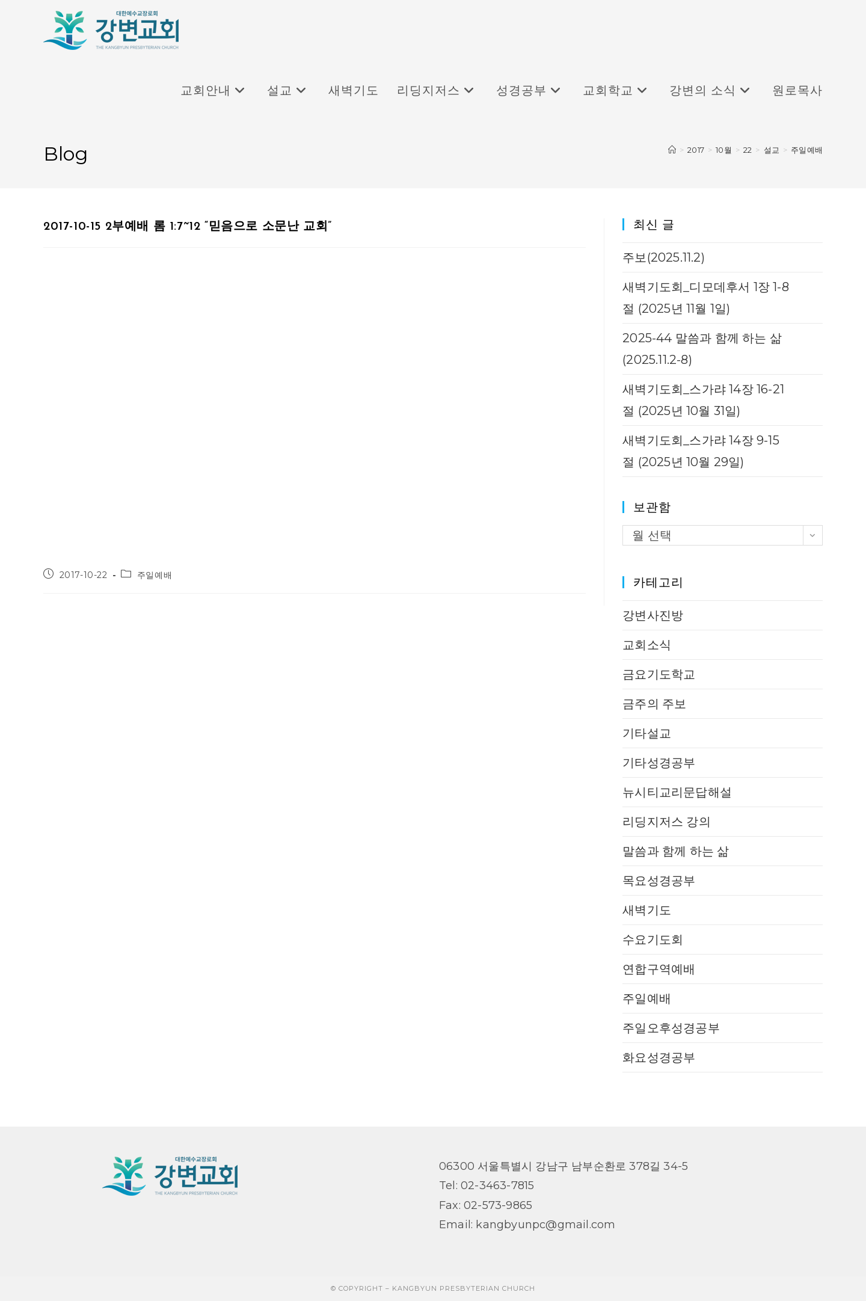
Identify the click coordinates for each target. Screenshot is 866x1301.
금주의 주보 (654, 704)
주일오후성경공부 (671, 1028)
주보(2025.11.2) (663, 257)
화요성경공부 (658, 1057)
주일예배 (807, 150)
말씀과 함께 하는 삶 (675, 851)
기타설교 (646, 733)
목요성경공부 (658, 880)
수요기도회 (652, 939)
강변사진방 (652, 615)
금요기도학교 (658, 674)
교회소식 (646, 645)
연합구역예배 (658, 969)
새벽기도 (646, 910)
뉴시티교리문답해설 (677, 792)
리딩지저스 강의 (666, 821)
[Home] (672, 150)
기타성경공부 (658, 762)
